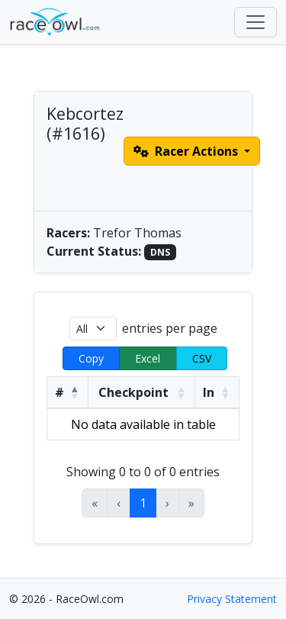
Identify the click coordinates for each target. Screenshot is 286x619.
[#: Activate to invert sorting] (67, 392)
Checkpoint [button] (133, 392)
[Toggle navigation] (255, 22)
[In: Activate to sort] (217, 392)
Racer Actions (187, 151)
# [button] (59, 392)
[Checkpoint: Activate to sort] (141, 392)
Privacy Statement (232, 599)
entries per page (169, 328)
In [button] (208, 392)
